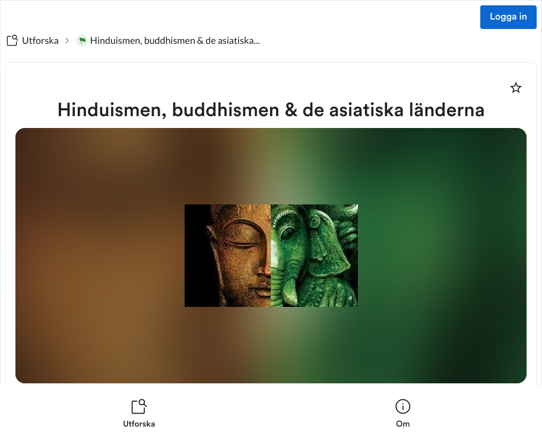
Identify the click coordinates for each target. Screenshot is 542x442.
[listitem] (139, 413)
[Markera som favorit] (516, 87)
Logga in (508, 17)
